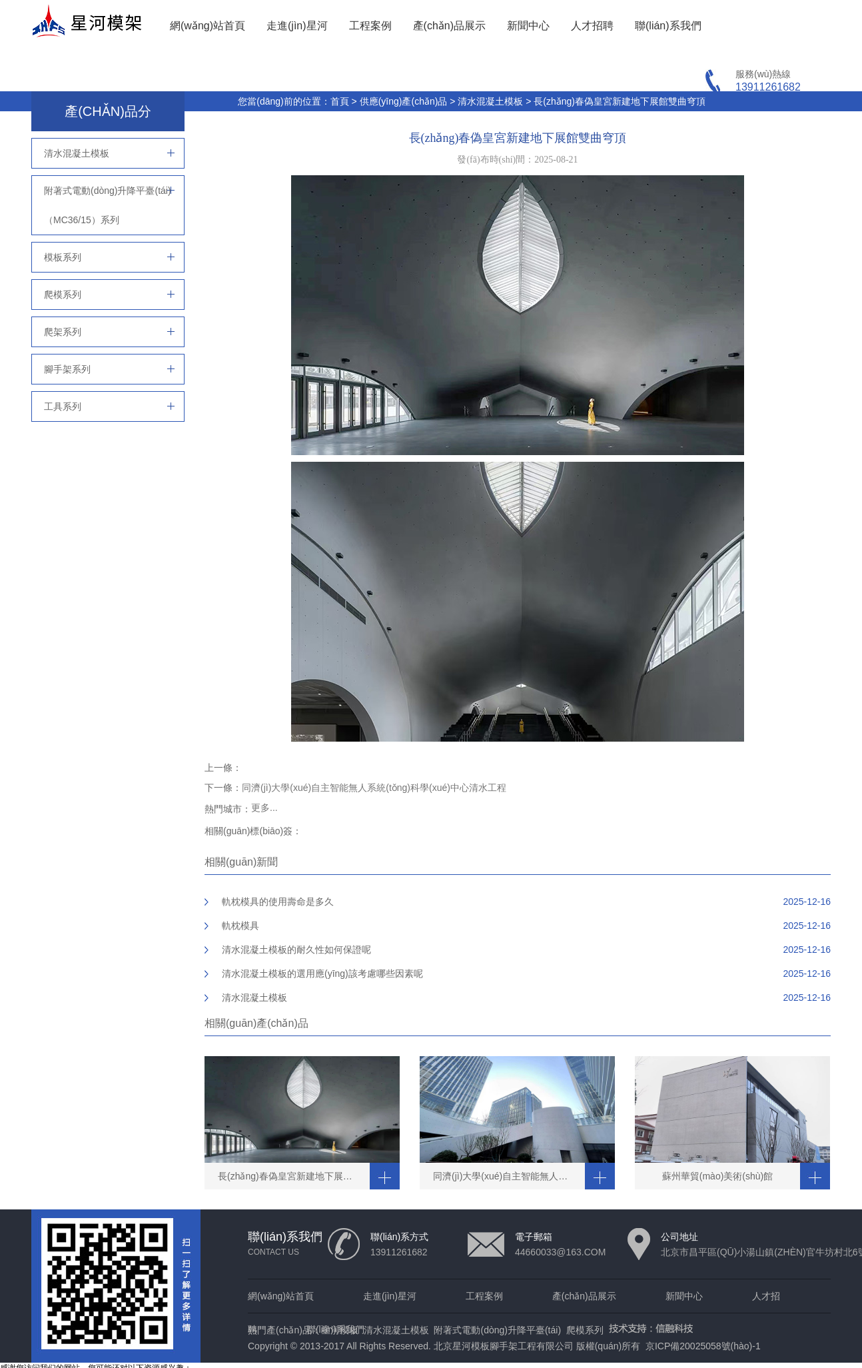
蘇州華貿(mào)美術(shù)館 (717, 1176)
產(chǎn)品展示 (449, 25)
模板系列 (62, 257)
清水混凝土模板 (490, 101)
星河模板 (339, 1330)
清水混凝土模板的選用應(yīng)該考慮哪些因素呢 (322, 973)
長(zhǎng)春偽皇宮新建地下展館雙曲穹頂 (619, 101)
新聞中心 (528, 25)
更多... (264, 807)
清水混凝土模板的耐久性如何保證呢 (296, 949)
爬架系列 (62, 332)
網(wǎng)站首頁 (207, 25)
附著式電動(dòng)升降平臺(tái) (497, 1330)
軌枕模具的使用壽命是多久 (278, 901)
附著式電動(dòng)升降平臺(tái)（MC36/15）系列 (107, 205)
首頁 (339, 101)
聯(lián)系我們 (668, 25)
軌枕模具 (240, 925)
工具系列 (62, 406)
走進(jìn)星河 (297, 25)
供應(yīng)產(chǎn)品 (404, 101)
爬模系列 (62, 294)
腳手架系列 (67, 369)
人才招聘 (592, 25)
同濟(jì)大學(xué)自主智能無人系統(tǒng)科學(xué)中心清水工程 (374, 787)
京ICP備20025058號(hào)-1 (703, 1346)
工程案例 (370, 25)
